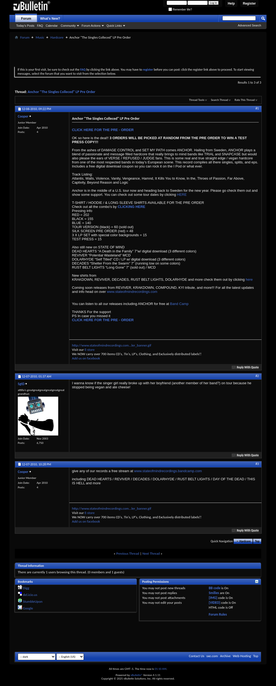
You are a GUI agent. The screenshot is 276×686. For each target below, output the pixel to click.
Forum (26, 18)
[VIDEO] (214, 603)
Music (40, 37)
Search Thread (219, 100)
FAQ (40, 25)
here (249, 279)
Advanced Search (249, 25)
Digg (26, 588)
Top (257, 541)
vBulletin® (136, 675)
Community (68, 25)
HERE (182, 195)
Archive (225, 656)
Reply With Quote (245, 367)
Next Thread (151, 553)
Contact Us (196, 656)
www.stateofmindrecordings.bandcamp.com (168, 471)
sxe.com (212, 656)
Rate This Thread (245, 100)
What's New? (50, 18)
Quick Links (114, 25)
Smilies (214, 593)
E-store (90, 350)
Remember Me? (180, 9)
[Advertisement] (138, 53)
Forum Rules (218, 614)
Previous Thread (127, 553)
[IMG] (213, 598)
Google (28, 608)
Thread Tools (196, 100)
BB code (214, 588)
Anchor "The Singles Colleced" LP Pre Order (61, 92)
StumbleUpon (33, 601)
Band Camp (179, 304)
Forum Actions (91, 25)
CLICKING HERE (131, 207)
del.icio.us (30, 595)
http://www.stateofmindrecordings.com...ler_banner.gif (111, 345)
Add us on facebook (86, 358)
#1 (257, 108)
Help (231, 3)
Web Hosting (242, 656)
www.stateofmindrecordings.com (132, 292)
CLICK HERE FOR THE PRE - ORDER (103, 130)
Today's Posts (25, 25)
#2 (257, 376)
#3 (257, 464)
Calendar (52, 25)
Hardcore (57, 37)
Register (249, 3)
